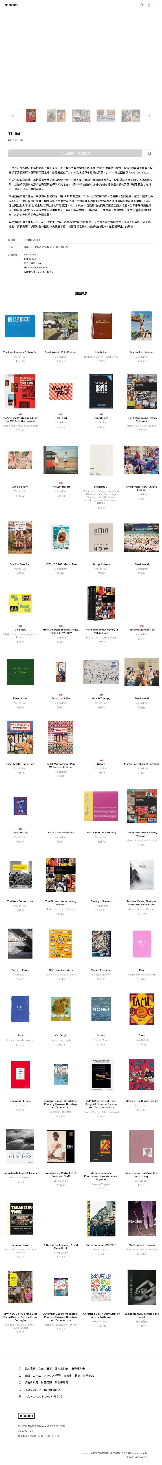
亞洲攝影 (36, 247)
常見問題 (46, 1382)
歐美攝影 (47, 247)
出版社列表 (78, 1368)
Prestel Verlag (32, 239)
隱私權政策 (61, 1382)
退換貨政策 (31, 1382)
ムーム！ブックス (47, 1375)
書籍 (27, 1375)
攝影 (26, 247)
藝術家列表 (61, 1368)
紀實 (55, 247)
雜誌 (77, 1375)
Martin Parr (15, 140)
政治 (66, 247)
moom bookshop (11, 5)
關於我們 (30, 1368)
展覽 (49, 1368)
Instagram (52, 1389)
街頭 (61, 247)
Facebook (33, 1389)
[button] (13, 116)
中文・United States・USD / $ (44, 1396)
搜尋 (142, 5)
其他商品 (88, 1375)
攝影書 (68, 1375)
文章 (41, 1368)
